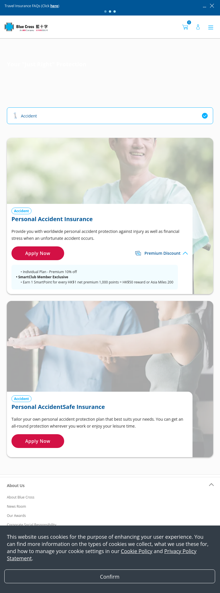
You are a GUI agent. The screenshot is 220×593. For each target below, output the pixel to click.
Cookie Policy (136, 551)
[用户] (198, 27)
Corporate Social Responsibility (31, 524)
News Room (16, 506)
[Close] (109, 576)
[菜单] (210, 27)
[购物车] (185, 27)
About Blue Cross (20, 497)
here (54, 5)
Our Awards (16, 515)
